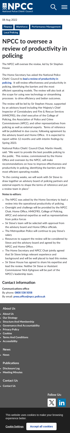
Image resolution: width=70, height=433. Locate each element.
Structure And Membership (18, 322)
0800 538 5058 (23, 292)
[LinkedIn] (62, 403)
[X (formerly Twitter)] (52, 403)
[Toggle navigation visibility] (64, 7)
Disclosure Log (11, 368)
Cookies (7, 333)
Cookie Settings (15, 426)
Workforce (22, 27)
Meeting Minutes (12, 372)
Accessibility (10, 341)
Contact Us (9, 386)
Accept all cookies (41, 426)
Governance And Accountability (21, 325)
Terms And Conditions (15, 337)
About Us (8, 314)
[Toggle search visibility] (53, 7)
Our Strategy (10, 318)
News (6, 355)
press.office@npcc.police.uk (29, 296)
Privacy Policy (11, 329)
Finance (8, 27)
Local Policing (11, 32)
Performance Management (46, 27)
